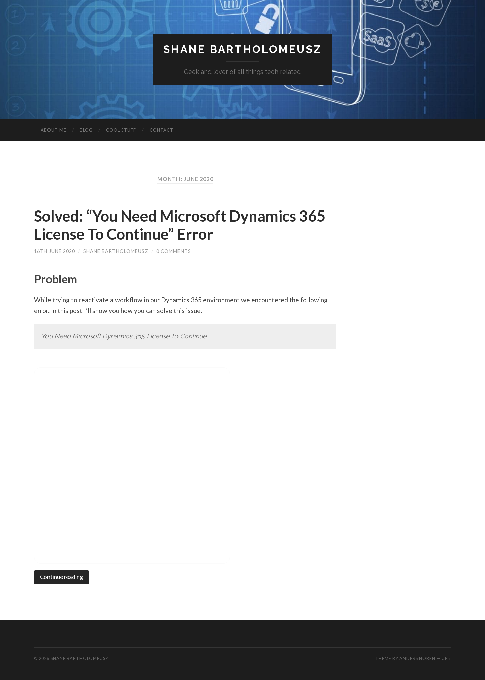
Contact (161, 130)
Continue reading (61, 577)
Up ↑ (446, 658)
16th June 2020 (54, 251)
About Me (53, 130)
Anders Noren (417, 658)
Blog (86, 130)
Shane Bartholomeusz (242, 49)
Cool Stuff (121, 130)
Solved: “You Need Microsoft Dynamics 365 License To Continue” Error (179, 225)
